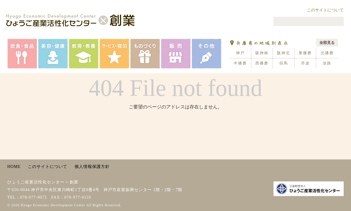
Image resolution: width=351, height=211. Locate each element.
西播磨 (262, 63)
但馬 (283, 63)
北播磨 (327, 53)
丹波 (305, 63)
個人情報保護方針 (92, 166)
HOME (13, 166)
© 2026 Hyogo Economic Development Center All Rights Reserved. (64, 205)
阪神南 (262, 53)
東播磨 (305, 53)
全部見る (327, 42)
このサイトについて (325, 10)
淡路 (327, 63)
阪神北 (283, 53)
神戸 (240, 53)
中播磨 (240, 63)
